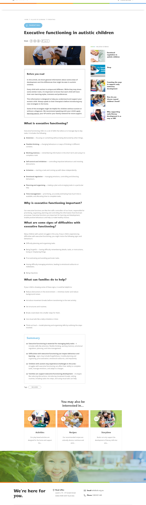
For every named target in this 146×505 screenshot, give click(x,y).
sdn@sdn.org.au (98, 490)
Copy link (45, 41)
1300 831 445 (23, 3)
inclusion (35, 387)
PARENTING (51, 19)
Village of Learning (38, 19)
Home (26, 19)
